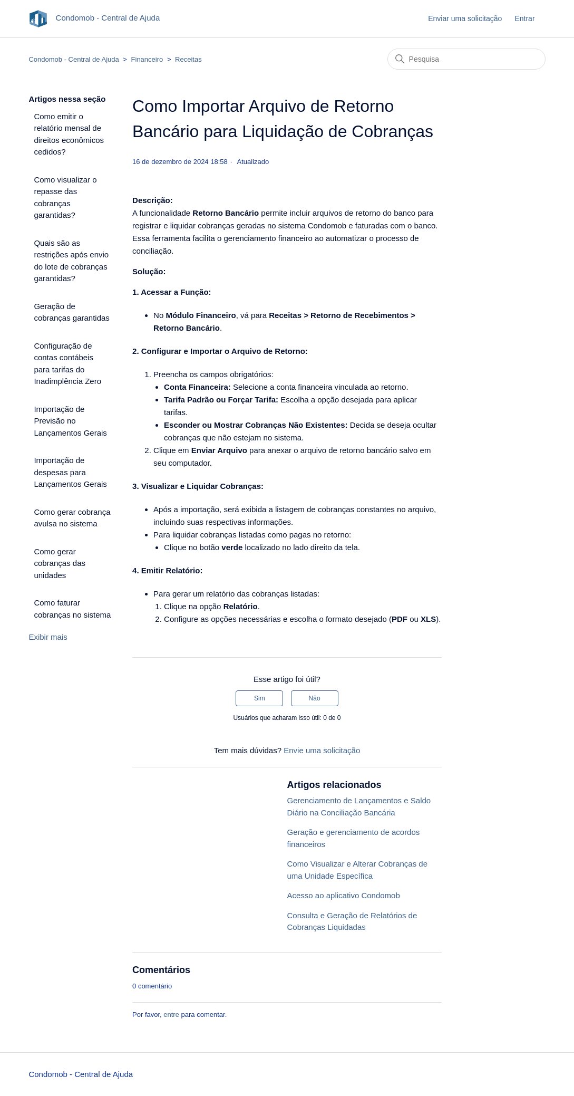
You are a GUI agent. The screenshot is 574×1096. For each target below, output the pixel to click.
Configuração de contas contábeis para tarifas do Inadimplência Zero (67, 363)
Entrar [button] (524, 18)
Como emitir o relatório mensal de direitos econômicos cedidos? (69, 134)
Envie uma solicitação (322, 750)
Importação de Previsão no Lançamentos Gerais (70, 421)
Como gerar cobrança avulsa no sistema (72, 517)
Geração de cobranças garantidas (71, 312)
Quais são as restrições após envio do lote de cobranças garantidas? (71, 260)
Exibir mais (47, 636)
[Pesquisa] (466, 59)
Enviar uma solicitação (465, 18)
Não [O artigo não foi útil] (314, 698)
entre (171, 1014)
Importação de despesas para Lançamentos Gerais (70, 472)
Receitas (188, 59)
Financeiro (147, 59)
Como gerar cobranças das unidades (59, 563)
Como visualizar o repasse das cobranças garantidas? (65, 197)
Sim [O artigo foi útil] (259, 698)
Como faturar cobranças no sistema (72, 608)
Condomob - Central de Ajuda (73, 59)
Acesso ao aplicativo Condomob (343, 895)
